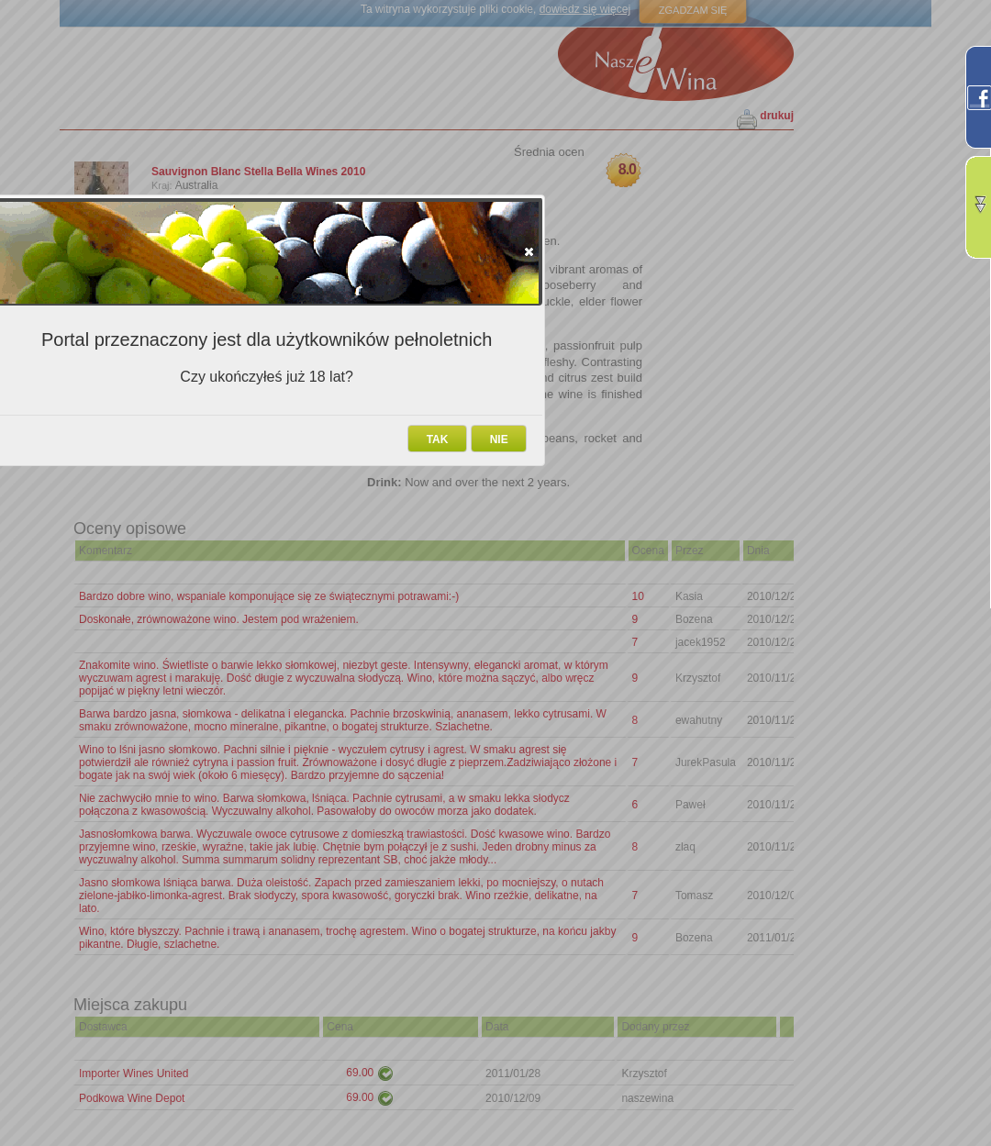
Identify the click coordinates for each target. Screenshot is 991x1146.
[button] (529, 251)
